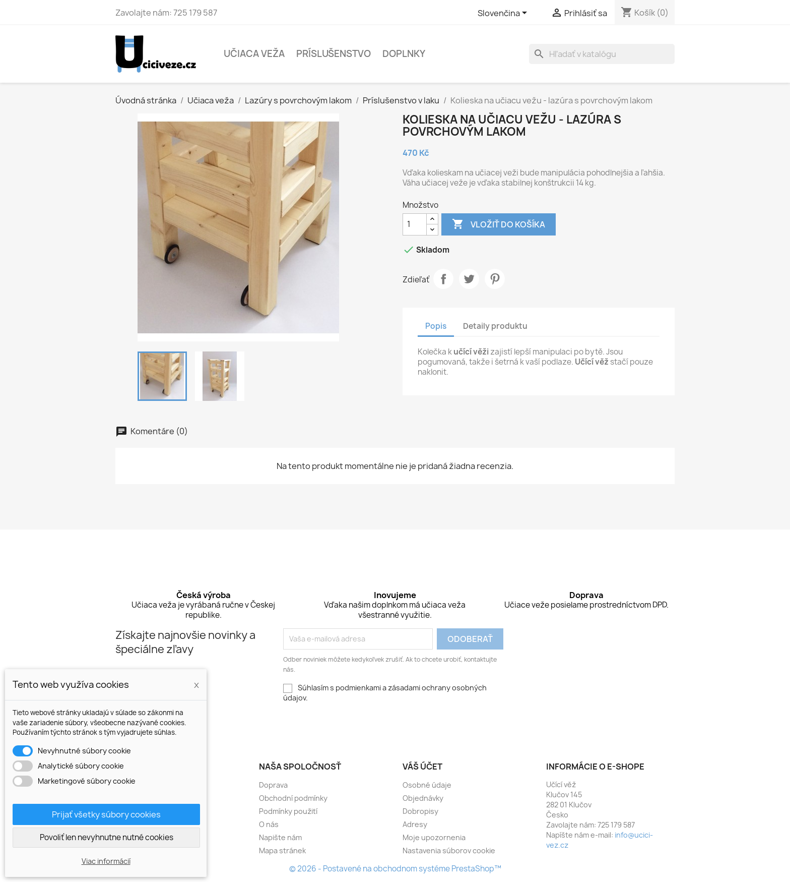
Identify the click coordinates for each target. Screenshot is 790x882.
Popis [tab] (435, 326)
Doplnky (403, 53)
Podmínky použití (288, 811)
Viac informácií (106, 861)
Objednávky (423, 798)
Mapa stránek (282, 850)
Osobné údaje (427, 785)
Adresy (415, 824)
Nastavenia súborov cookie (449, 850)
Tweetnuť (469, 279)
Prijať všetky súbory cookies (106, 814)
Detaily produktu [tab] (495, 326)
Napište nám (280, 837)
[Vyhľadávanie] (602, 54)
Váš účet (422, 766)
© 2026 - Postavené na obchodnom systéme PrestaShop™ (395, 868)
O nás (269, 824)
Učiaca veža (254, 53)
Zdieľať (443, 279)
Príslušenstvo (333, 53)
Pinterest (495, 279)
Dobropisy (420, 811)
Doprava (273, 785)
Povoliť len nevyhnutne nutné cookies (106, 837)
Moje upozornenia (434, 837)
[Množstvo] (415, 224)
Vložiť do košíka (498, 224)
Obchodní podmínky (293, 798)
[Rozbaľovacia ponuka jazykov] (504, 14)
